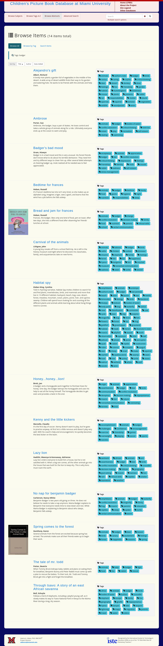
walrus (103, 362)
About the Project (128, 5)
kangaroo (116, 262)
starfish (103, 355)
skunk (143, 98)
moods (142, 164)
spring (143, 539)
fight (138, 567)
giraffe (118, 602)
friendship (126, 87)
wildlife (103, 105)
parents (127, 223)
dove (137, 83)
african (117, 458)
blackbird (143, 299)
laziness (132, 473)
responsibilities (115, 98)
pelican (103, 340)
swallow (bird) (119, 355)
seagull (141, 347)
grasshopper (118, 325)
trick (115, 406)
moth (140, 332)
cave (102, 310)
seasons (130, 539)
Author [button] (28, 64)
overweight (105, 436)
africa (102, 590)
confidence (120, 428)
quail (102, 343)
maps (116, 609)
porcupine (139, 340)
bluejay (103, 303)
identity (118, 164)
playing (119, 436)
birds (146, 76)
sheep (112, 351)
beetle (147, 295)
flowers (103, 321)
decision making (129, 220)
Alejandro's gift (44, 70)
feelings (103, 87)
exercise (145, 127)
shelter (131, 98)
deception (104, 395)
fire (139, 598)
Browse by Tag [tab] (30, 46)
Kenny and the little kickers (54, 419)
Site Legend (125, 8)
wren (131, 105)
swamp (134, 355)
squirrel (117, 101)
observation (105, 336)
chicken (114, 251)
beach (102, 295)
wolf (139, 362)
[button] (145, 16)
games (132, 432)
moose (128, 332)
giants (113, 194)
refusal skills (142, 223)
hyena (102, 262)
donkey (125, 83)
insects (103, 332)
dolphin (134, 314)
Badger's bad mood (48, 148)
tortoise (130, 101)
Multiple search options (117, 20)
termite (103, 406)
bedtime (129, 190)
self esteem (142, 131)
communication (107, 391)
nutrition (104, 197)
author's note (119, 76)
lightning (104, 609)
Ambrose (40, 118)
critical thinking (142, 79)
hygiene (125, 194)
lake (126, 605)
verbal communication (122, 227)
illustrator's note (142, 329)
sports (143, 436)
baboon (116, 247)
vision (146, 358)
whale (128, 362)
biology (118, 299)
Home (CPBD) (126, 2)
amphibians (105, 288)
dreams (103, 255)
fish (113, 258)
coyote (127, 79)
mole (130, 164)
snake (134, 351)
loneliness (135, 90)
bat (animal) (135, 292)
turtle (126, 269)
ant (141, 458)
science (114, 347)
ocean (102, 131)
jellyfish (115, 332)
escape (117, 598)
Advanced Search (71, 16)
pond (126, 340)
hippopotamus (141, 395)
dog (122, 314)
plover (115, 340)
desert (113, 83)
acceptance (105, 153)
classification (116, 310)
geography (138, 469)
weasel (138, 269)
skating (103, 135)
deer (102, 83)
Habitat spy (42, 282)
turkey (123, 358)
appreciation (134, 153)
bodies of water (132, 124)
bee (136, 295)
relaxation (139, 506)
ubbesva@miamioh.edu (28, 642)
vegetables (144, 101)
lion (128, 262)
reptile (125, 343)
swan (115, 269)
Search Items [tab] (45, 46)
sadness (115, 168)
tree (112, 358)
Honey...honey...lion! (49, 379)
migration (129, 609)
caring (114, 79)
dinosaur (141, 251)
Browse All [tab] (14, 46)
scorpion (127, 347)
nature (125, 399)
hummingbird (118, 90)
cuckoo (127, 251)
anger (102, 384)
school (103, 227)
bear (114, 295)
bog (117, 306)
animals (103, 76)
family (142, 190)
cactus (103, 79)
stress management (108, 172)
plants (115, 94)
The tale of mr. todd (48, 562)
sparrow (103, 101)
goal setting (105, 473)
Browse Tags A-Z (33, 16)
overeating (133, 403)
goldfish (103, 325)
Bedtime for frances (48, 185)
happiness (134, 258)
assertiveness (106, 388)
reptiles (130, 476)
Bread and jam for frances (53, 210)
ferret (102, 258)
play (113, 131)
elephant (117, 255)
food (102, 194)
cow (145, 310)
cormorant (132, 310)
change (129, 216)
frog (135, 321)
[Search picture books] (150, 16)
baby (115, 567)
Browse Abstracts (52, 16)
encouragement (138, 428)
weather (118, 480)
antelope (134, 288)
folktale (123, 469)
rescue (134, 571)
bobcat (116, 303)
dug (116, 317)
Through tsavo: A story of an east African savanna (58, 587)
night (137, 194)
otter (133, 336)
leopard (137, 605)
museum (104, 266)
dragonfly (104, 317)
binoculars (104, 299)
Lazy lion (40, 452)
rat (101, 98)
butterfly (129, 306)
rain (102, 476)
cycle (102, 314)
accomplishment (107, 425)
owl (143, 336)
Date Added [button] (38, 64)
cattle (102, 251)
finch (126, 317)
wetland (115, 362)
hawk (114, 329)
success (103, 439)
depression (124, 160)
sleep (135, 197)
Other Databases (128, 10)
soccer (132, 436)
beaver (125, 295)
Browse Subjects (15, 16)
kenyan (115, 605)
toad (102, 358)
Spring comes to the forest (53, 526)
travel (102, 613)
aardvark (104, 458)
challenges (104, 428)
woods (103, 366)
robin (102, 347)
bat (114, 157)
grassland (134, 325)
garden (140, 87)
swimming (117, 135)
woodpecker (117, 105)
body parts (105, 306)
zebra (125, 613)
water (114, 613)
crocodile (145, 465)
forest (115, 321)
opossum (121, 336)
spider (127, 510)
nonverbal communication (125, 266)
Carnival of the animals (51, 242)
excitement (128, 535)
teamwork (104, 480)
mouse (103, 94)
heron (126, 329)
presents (128, 94)
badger (134, 76)
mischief (139, 262)
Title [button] (20, 64)
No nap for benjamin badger (54, 493)
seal (102, 351)
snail (123, 351)
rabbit (140, 94)
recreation (126, 131)
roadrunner (139, 343)
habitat (103, 90)
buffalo (123, 594)
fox (114, 87)
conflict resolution (108, 127)
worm (128, 513)
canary (114, 535)
